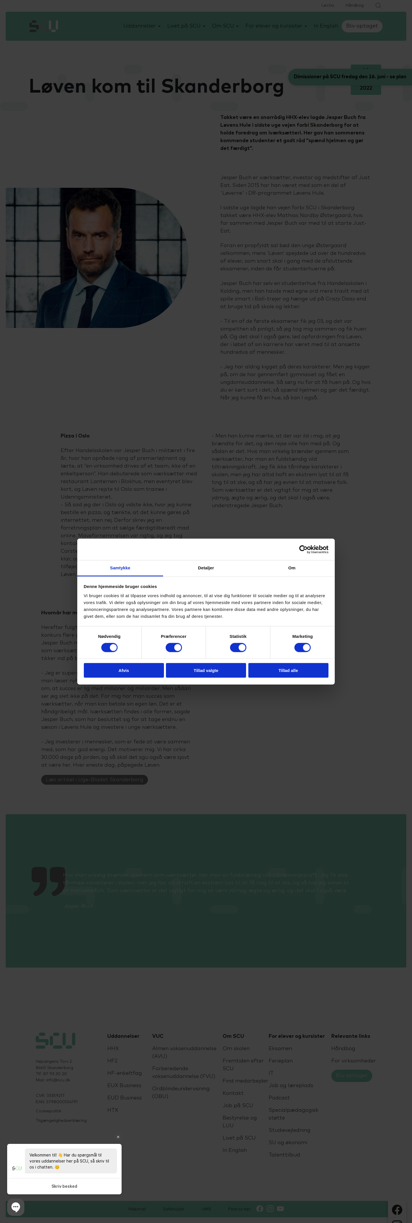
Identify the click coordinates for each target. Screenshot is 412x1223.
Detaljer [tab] (206, 567)
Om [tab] (291, 567)
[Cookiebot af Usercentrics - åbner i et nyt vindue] (303, 549)
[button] (15, 1207)
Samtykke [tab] (120, 567)
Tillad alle (288, 670)
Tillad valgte (206, 670)
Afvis (123, 670)
